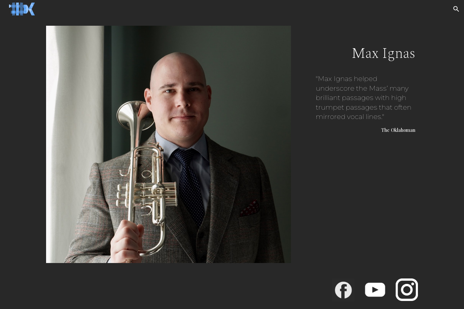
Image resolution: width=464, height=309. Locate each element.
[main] (359, 89)
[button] (456, 9)
